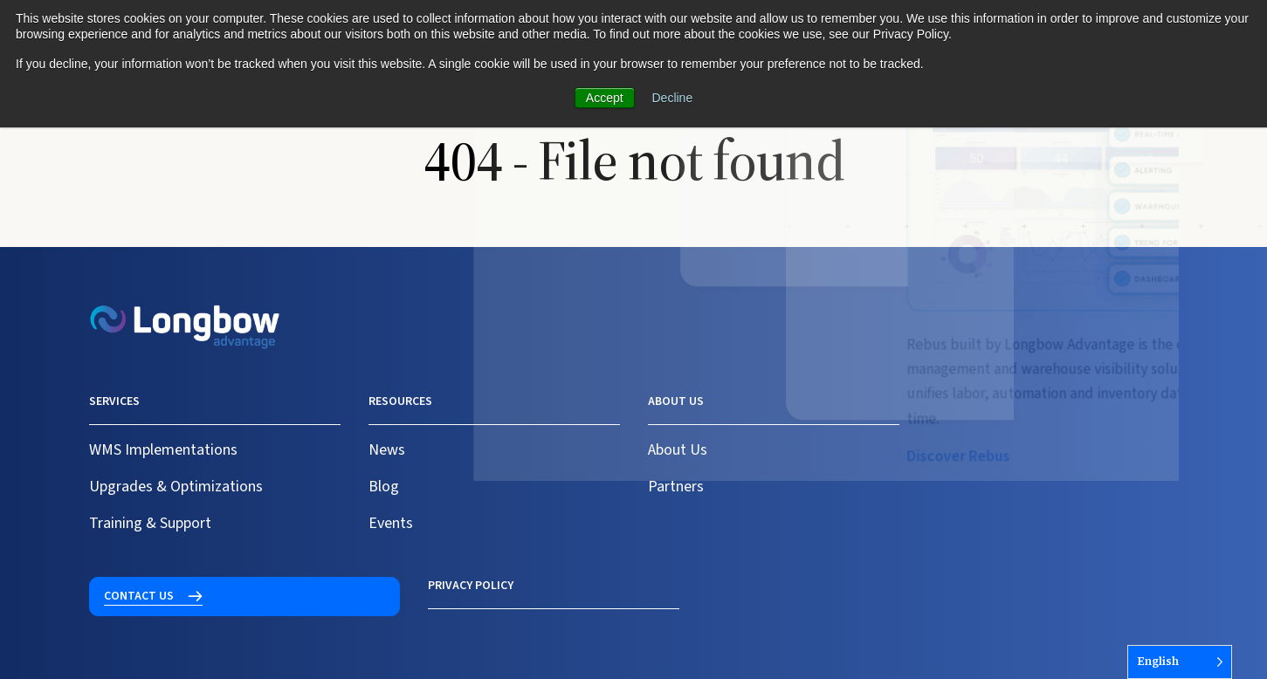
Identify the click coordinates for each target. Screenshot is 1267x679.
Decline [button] (672, 98)
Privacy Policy (132, 585)
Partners (676, 486)
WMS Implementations (163, 450)
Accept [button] (604, 98)
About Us (677, 450)
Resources (400, 401)
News (386, 450)
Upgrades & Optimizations (176, 486)
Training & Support (150, 523)
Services (114, 401)
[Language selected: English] (1179, 662)
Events (390, 523)
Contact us (977, 412)
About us (676, 401)
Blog (383, 486)
